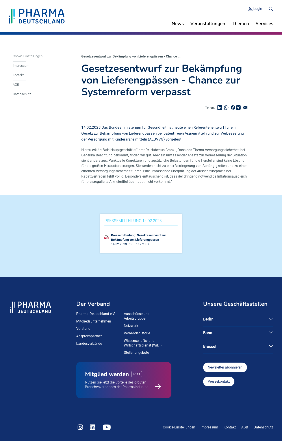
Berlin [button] (208, 319)
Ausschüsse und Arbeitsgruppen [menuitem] (136, 316)
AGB (16, 85)
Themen (240, 23)
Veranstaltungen (207, 23)
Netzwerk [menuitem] (131, 326)
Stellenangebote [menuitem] (136, 352)
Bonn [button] (207, 332)
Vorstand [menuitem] (83, 328)
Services (264, 23)
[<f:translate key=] (271, 9)
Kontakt (18, 75)
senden (246, 108)
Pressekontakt (219, 381)
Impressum (21, 66)
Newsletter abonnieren (225, 367)
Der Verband (93, 304)
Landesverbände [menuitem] (89, 343)
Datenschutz (22, 94)
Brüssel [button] (209, 346)
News (178, 23)
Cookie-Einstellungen (28, 56)
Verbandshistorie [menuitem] (137, 333)
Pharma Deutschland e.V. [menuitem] (95, 314)
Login (257, 9)
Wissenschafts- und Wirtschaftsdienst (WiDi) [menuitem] (143, 343)
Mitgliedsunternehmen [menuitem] (93, 321)
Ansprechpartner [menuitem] (89, 336)
